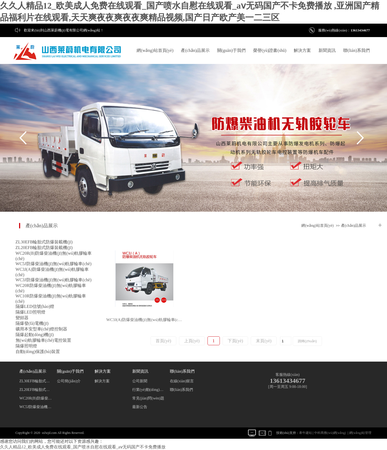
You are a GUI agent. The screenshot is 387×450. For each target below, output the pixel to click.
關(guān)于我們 (231, 50)
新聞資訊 (327, 50)
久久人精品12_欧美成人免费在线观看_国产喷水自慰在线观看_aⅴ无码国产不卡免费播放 (83, 447)
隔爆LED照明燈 (30, 312)
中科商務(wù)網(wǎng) (330, 433)
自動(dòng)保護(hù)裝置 (38, 351)
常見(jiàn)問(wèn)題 (148, 398)
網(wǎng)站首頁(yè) (155, 50)
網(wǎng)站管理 (360, 433)
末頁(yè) (263, 341)
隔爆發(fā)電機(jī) (32, 323)
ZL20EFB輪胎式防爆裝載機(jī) (44, 247)
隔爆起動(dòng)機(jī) (35, 334)
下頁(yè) (235, 341)
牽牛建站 (305, 433)
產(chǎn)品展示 (195, 50)
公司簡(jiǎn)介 (69, 381)
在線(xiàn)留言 (182, 381)
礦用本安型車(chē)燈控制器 (41, 329)
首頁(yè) (163, 341)
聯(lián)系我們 (356, 50)
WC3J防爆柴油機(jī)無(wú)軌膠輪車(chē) (54, 280)
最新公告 (139, 407)
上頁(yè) (192, 341)
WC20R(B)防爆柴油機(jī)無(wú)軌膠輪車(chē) (35, 398)
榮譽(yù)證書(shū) (269, 50)
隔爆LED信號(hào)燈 (35, 306)
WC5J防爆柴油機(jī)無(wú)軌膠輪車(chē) (54, 263)
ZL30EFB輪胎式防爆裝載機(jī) (44, 242)
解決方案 (302, 50)
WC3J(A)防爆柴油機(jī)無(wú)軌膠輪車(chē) (144, 320)
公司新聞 (139, 381)
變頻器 (22, 317)
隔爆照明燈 (26, 346)
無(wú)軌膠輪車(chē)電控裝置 (43, 340)
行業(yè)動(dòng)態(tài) (148, 390)
